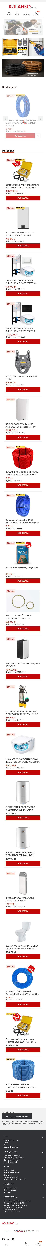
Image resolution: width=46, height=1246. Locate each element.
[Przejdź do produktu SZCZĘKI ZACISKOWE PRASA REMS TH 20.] (23, 362)
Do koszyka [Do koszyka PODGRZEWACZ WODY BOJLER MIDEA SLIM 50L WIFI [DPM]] (23, 246)
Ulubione (7, 1192)
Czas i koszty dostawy (12, 1155)
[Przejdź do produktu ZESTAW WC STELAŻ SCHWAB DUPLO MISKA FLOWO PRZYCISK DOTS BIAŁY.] (23, 266)
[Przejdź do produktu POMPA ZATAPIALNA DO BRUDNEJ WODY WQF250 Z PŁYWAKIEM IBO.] (23, 697)
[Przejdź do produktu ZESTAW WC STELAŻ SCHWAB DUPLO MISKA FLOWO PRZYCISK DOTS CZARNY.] (23, 314)
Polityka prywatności (11, 1177)
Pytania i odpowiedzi (11, 1173)
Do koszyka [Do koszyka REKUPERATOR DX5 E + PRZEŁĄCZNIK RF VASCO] (23, 676)
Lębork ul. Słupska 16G (12, 1212)
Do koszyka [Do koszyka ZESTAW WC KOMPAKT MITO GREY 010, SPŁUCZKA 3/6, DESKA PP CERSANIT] (23, 956)
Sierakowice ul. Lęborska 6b (14, 1207)
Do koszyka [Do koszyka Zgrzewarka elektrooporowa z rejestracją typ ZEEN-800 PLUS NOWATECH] (23, 1050)
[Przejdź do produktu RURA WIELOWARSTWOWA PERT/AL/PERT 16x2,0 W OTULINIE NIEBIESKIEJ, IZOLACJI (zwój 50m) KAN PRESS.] (23, 977)
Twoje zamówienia (10, 1188)
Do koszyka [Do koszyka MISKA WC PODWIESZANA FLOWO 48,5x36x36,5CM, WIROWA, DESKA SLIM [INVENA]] (23, 772)
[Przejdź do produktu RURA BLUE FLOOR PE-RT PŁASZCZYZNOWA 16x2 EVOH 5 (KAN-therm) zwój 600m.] (23, 1070)
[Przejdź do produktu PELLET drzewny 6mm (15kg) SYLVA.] (23, 553)
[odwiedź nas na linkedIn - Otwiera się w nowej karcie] (12, 1239)
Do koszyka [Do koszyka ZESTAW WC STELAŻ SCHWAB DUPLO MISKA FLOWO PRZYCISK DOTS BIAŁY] (23, 293)
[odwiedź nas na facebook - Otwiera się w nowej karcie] (3, 1239)
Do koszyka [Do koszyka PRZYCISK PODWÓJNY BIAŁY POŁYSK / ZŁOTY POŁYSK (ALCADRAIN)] (23, 629)
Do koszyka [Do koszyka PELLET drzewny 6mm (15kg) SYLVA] (23, 581)
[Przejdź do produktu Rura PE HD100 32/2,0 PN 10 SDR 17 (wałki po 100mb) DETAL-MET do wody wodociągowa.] (23, 106)
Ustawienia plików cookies (14, 1179)
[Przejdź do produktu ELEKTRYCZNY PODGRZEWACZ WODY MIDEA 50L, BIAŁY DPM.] (23, 838)
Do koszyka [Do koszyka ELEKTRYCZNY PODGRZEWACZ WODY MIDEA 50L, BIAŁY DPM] (23, 863)
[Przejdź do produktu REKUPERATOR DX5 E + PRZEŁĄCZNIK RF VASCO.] (23, 649)
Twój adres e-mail (8, 1112)
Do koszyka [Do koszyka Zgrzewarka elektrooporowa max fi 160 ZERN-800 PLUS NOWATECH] (23, 198)
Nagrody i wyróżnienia (11, 1147)
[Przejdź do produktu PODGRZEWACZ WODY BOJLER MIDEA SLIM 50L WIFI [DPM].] (23, 218)
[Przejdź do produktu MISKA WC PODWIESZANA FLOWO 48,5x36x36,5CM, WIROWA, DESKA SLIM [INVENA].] (23, 745)
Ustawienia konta (10, 1190)
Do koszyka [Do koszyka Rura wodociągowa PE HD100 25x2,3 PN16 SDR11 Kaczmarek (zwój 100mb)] (23, 533)
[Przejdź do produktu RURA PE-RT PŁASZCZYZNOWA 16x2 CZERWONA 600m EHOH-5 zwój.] (23, 457)
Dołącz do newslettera (17, 1116)
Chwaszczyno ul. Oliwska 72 (14, 1203)
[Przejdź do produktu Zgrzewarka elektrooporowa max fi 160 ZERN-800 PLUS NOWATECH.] (23, 170)
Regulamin (7, 1175)
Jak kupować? (9, 1171)
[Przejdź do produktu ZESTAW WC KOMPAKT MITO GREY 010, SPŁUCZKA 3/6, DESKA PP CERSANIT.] (23, 931)
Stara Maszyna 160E (11, 1210)
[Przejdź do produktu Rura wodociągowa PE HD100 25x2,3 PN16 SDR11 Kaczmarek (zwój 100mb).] (23, 505)
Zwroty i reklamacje (11, 1160)
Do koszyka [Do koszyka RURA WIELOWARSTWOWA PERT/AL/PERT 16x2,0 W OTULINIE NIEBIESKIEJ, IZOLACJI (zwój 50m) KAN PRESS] (23, 1004)
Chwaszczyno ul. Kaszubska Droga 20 (17, 1201)
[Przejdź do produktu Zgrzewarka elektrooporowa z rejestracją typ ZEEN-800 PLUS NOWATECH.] (23, 1025)
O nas (6, 1143)
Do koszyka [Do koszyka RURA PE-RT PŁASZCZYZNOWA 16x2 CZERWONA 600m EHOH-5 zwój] (23, 485)
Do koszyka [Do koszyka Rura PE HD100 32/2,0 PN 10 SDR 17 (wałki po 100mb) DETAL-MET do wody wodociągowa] (20, 136)
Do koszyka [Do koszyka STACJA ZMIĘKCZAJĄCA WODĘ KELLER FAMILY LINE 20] (23, 911)
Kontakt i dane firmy (11, 1140)
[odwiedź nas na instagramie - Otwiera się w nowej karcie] (8, 1239)
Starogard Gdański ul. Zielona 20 (15, 1205)
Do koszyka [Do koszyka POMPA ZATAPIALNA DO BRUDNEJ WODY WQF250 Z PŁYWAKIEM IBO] (23, 724)
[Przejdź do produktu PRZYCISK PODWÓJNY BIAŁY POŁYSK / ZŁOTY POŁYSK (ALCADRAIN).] (23, 601)
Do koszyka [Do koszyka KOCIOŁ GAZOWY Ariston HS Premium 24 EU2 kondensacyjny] (23, 437)
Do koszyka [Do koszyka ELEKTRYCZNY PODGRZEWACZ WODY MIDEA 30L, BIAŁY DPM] (23, 818)
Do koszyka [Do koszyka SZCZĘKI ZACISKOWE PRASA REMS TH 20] (23, 389)
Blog (5, 1145)
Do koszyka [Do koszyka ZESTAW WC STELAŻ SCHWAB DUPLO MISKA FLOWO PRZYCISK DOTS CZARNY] (23, 341)
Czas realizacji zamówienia (13, 1158)
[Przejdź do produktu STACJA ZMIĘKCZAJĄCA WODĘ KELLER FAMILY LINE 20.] (23, 883)
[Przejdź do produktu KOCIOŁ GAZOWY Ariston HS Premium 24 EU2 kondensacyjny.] (23, 410)
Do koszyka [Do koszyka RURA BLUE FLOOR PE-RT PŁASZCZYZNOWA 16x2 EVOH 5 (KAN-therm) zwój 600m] (23, 1095)
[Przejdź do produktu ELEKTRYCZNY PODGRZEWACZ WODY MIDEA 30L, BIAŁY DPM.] (23, 792)
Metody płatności (10, 1162)
